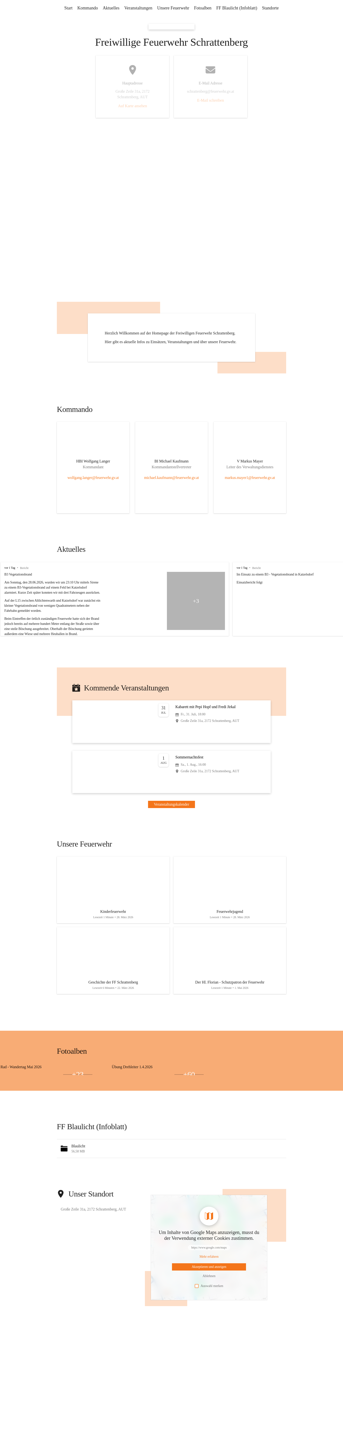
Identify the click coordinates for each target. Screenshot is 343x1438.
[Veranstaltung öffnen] (171, 738)
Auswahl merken (209, 1302)
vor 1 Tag (9, 584)
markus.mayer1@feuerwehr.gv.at (250, 494)
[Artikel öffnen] (113, 906)
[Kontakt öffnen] (93, 478)
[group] (171, 615)
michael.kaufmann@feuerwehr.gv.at (171, 494)
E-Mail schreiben (210, 100)
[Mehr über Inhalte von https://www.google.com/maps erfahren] (209, 1273)
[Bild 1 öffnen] (46, 1088)
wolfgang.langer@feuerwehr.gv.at (93, 494)
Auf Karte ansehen (132, 106)
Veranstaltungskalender (171, 821)
